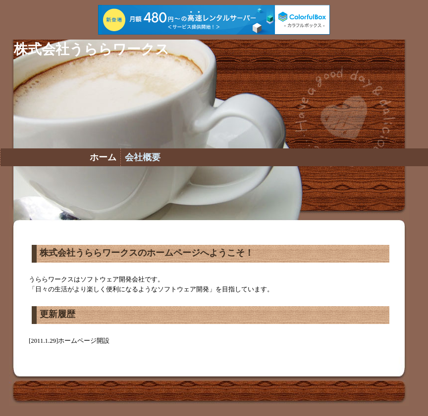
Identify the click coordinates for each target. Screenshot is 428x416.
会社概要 (142, 157)
